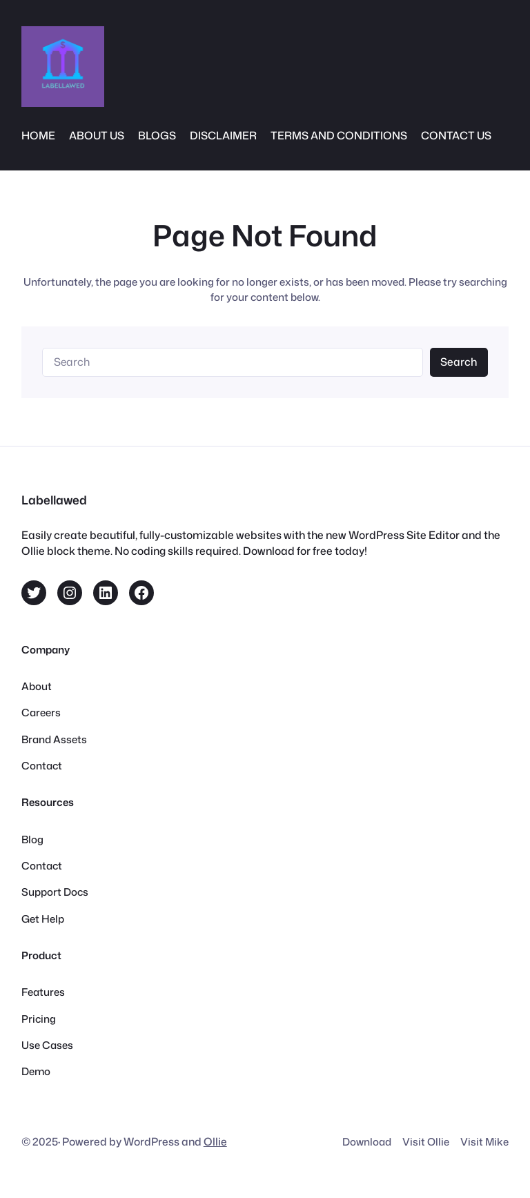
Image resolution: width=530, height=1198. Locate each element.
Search (458, 361)
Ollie (215, 1141)
